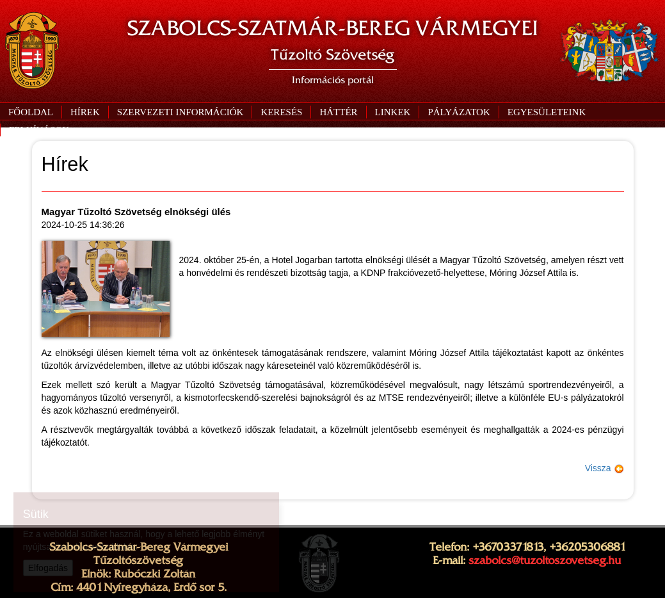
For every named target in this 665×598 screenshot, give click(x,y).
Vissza (604, 468)
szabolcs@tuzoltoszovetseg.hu (545, 560)
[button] (180, 112)
